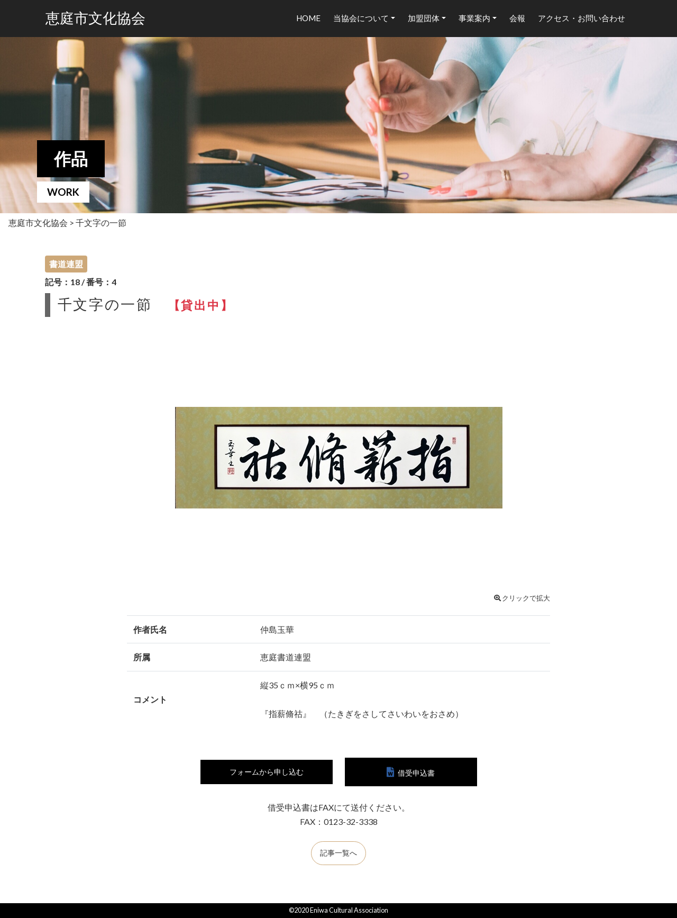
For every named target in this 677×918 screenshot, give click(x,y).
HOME (308, 18)
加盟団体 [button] (424, 18)
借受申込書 (416, 773)
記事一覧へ (338, 854)
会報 (517, 18)
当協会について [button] (361, 18)
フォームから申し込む (266, 773)
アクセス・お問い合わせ (581, 18)
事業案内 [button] (474, 18)
